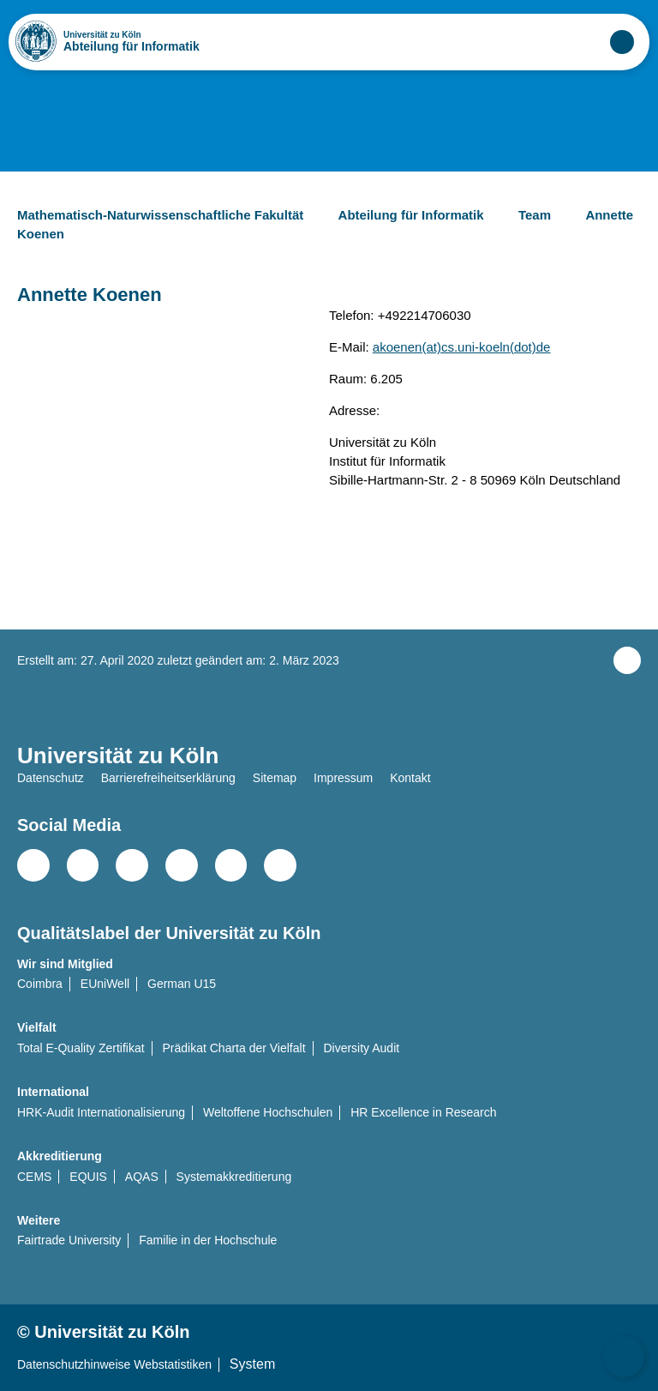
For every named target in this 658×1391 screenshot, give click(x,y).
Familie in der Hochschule (208, 1240)
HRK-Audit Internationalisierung (101, 1112)
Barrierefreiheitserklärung (168, 778)
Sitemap (274, 778)
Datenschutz (50, 778)
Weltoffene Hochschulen (267, 1112)
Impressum (343, 778)
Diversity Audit (361, 1048)
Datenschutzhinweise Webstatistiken (114, 1364)
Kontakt (410, 778)
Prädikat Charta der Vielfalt (234, 1048)
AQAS (142, 1176)
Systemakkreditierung (234, 1176)
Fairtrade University (69, 1240)
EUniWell (105, 984)
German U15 (181, 984)
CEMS (34, 1176)
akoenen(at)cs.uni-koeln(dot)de (462, 347)
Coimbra (40, 984)
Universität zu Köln (130, 35)
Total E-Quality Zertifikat (81, 1048)
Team (548, 215)
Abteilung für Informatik (131, 46)
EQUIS (88, 1176)
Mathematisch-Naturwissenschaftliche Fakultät (174, 215)
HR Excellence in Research (423, 1112)
